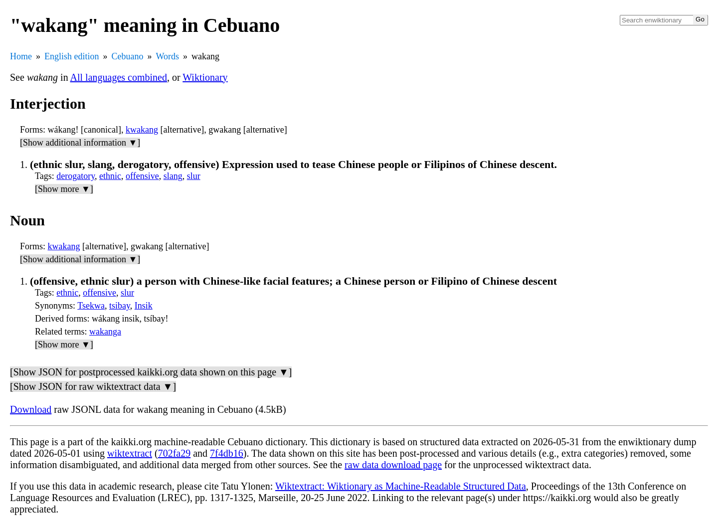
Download (30, 409)
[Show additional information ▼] (80, 143)
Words (167, 56)
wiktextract (129, 453)
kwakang (142, 130)
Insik (144, 306)
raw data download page (393, 464)
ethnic (110, 176)
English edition (71, 56)
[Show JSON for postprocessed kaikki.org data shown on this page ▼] (151, 371)
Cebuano (128, 56)
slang (173, 176)
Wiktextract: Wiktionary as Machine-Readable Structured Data (400, 486)
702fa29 (174, 453)
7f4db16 (226, 453)
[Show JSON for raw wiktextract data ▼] (93, 386)
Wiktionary (204, 77)
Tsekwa (91, 306)
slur (193, 176)
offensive (142, 176)
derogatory (75, 176)
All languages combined (118, 77)
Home (21, 56)
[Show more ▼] (64, 189)
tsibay (119, 306)
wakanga (105, 332)
